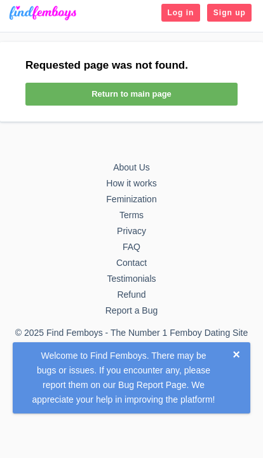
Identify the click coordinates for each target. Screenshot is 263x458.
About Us (131, 167)
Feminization (131, 199)
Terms (131, 215)
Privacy (131, 231)
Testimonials (131, 279)
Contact (131, 263)
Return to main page (131, 94)
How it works (131, 183)
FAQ (131, 247)
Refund (131, 294)
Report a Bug (131, 310)
